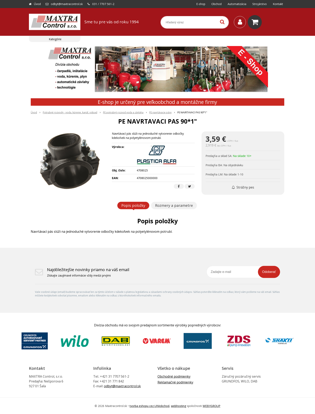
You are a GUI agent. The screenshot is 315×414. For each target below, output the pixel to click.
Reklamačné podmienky (175, 382)
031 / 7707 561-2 (103, 4)
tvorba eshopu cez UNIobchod (149, 406)
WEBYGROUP (211, 406)
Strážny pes (243, 187)
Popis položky (133, 205)
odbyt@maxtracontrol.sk (67, 4)
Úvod (37, 4)
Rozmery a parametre (174, 205)
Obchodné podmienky (174, 376)
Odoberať (269, 272)
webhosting (178, 406)
